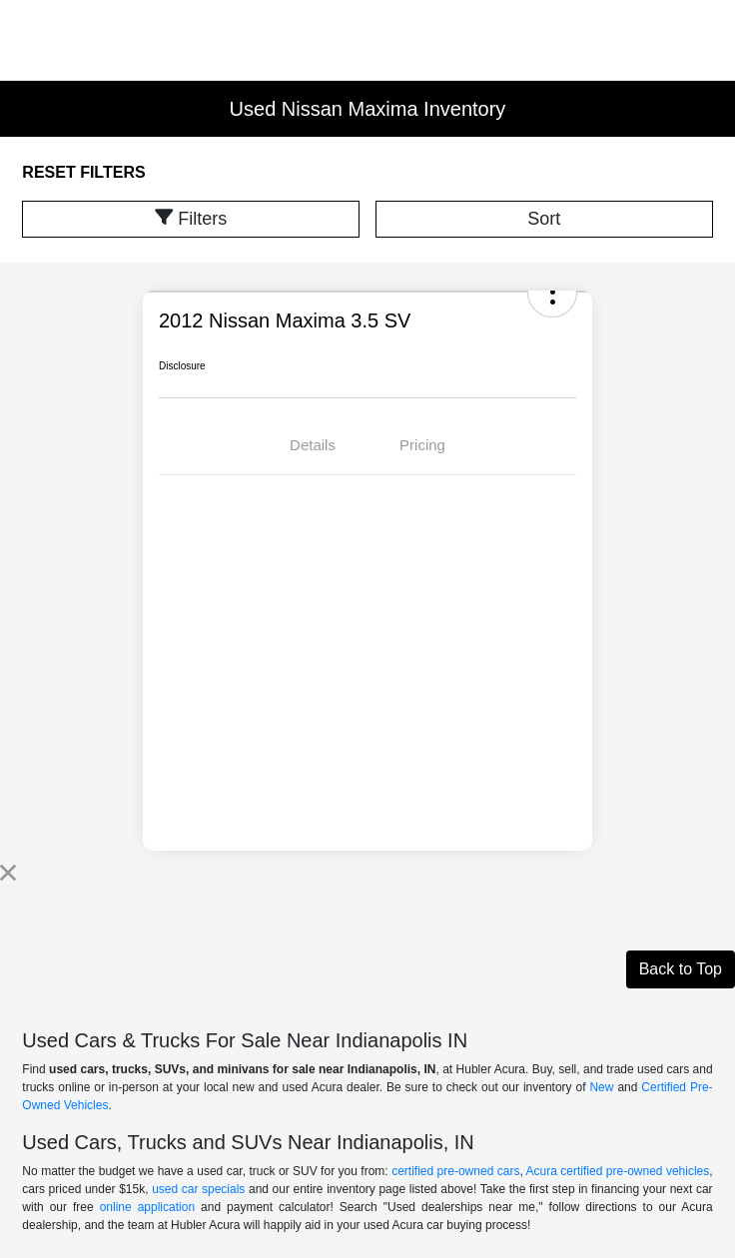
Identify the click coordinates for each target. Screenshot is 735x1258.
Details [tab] (313, 444)
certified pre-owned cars (455, 1171)
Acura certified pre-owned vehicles (618, 1171)
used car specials (198, 1189)
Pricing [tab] (422, 444)
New (601, 1087)
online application (147, 1207)
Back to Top (680, 968)
